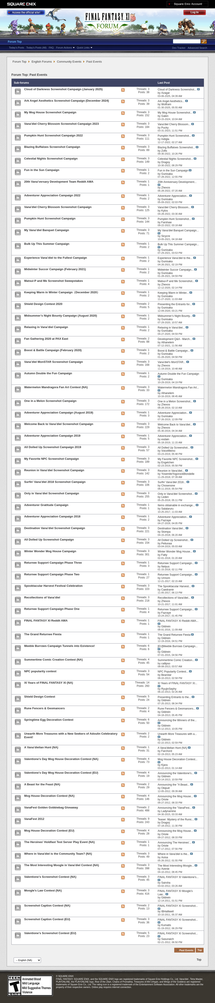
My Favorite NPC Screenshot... (176, 459)
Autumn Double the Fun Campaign (48, 373)
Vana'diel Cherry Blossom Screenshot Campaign (58, 207)
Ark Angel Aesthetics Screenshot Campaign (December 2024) (66, 100)
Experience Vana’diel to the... (175, 258)
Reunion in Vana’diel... (171, 470)
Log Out (197, 13)
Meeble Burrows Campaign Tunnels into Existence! (59, 646)
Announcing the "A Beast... (173, 784)
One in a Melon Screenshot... (175, 401)
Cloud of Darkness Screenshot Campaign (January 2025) (63, 89)
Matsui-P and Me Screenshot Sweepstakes (53, 281)
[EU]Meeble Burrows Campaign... (178, 646)
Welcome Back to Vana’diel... (175, 424)
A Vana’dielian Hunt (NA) (41, 747)
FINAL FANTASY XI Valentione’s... (178, 877)
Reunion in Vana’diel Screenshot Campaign (54, 470)
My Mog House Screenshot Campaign (50, 112)
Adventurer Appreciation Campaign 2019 (52, 435)
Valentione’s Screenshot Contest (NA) (50, 876)
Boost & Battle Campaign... (174, 350)
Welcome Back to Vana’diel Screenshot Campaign (58, 424)
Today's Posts (16, 47)
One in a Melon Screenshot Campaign (50, 401)
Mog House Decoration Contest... (177, 759)
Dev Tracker (178, 47)
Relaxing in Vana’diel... (171, 327)
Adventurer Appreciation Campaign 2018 (52, 516)
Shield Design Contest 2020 (43, 304)
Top (200, 950)
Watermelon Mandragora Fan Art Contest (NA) (56, 387)
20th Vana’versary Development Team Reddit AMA (58, 181)
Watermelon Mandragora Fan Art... (178, 387)
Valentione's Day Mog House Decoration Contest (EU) (61, 772)
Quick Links (83, 47)
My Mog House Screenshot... (175, 112)
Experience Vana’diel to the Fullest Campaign (55, 257)
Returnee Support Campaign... (176, 563)
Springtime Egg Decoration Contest (48, 719)
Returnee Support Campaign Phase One (52, 609)
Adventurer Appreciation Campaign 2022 (52, 195)
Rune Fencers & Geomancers (44, 708)
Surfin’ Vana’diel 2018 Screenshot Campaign (55, 482)
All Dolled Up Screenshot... (174, 447)
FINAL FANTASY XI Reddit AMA (46, 620)
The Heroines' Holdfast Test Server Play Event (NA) (59, 842)
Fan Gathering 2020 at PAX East (46, 338)
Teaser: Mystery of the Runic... (176, 819)
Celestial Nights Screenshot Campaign (50, 158)
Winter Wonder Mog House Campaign (50, 551)
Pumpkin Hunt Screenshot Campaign (49, 218)
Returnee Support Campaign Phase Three (53, 562)
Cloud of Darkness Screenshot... (177, 89)
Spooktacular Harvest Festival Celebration (53, 585)
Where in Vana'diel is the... (173, 854)
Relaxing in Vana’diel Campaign (46, 327)
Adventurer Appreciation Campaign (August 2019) (58, 412)
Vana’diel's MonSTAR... (172, 362)
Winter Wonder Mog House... (175, 551)
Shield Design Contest (39, 696)
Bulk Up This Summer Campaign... (178, 244)
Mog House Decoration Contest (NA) (49, 795)
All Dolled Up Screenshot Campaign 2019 (52, 447)
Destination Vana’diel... (171, 528)
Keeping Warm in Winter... (173, 292)
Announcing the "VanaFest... (174, 807)
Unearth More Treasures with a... (177, 734)
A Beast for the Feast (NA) (42, 784)
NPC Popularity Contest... (173, 671)
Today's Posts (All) (36, 47)
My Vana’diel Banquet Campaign (46, 230)
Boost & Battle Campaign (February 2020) (53, 350)
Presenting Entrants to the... (174, 697)
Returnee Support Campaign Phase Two (52, 574)
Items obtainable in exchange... (176, 505)
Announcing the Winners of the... (177, 720)
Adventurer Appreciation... (173, 195)
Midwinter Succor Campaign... (176, 269)
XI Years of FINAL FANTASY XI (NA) (48, 682)
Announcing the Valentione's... (176, 773)
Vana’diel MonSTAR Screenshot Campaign (53, 362)
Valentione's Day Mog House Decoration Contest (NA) (61, 759)
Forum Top (15, 41)
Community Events (69, 61)
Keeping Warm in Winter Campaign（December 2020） (62, 292)
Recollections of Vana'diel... (174, 597)
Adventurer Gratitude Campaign (46, 505)
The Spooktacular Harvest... (174, 586)
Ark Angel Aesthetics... (171, 101)
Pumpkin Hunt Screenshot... (174, 135)
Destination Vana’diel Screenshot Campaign (54, 528)
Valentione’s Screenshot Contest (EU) (50, 933)
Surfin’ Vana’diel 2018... (172, 482)
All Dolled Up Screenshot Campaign (49, 539)
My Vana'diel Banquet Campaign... (178, 230)
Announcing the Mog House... (175, 796)
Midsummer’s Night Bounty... (175, 316)
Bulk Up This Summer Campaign (46, 243)
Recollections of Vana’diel (42, 597)
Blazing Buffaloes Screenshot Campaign (52, 147)
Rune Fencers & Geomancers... (177, 708)
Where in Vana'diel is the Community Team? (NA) (58, 853)
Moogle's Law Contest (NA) (43, 890)
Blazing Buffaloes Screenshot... (176, 147)
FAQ (51, 47)
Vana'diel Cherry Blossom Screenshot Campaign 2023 (61, 123)
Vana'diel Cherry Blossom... (174, 124)
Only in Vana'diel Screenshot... (176, 493)
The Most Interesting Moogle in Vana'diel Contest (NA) (61, 865)
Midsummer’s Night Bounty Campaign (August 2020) (60, 315)
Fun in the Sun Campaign (41, 170)
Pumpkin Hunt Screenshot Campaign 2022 (53, 135)
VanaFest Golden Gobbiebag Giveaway (51, 807)
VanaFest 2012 (34, 819)
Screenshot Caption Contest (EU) (47, 919)
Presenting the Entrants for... (175, 304)
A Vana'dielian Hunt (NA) (172, 747)
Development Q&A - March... (175, 339)
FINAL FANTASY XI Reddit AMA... (178, 620)
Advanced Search (197, 47)
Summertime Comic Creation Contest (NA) (53, 659)
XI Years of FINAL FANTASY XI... (177, 683)
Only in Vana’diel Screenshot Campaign (51, 493)
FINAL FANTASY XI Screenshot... (178, 905)
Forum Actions (64, 47)
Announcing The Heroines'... (174, 842)
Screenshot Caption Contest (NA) (47, 905)
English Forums (42, 61)
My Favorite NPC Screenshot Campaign (51, 458)
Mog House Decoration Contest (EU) (49, 830)
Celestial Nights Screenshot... (175, 158)
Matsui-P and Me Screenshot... (176, 281)
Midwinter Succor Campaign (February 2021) (55, 269)
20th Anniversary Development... (177, 182)
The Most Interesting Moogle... (176, 865)
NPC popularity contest (40, 671)
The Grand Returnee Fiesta (42, 634)
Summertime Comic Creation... (176, 660)
